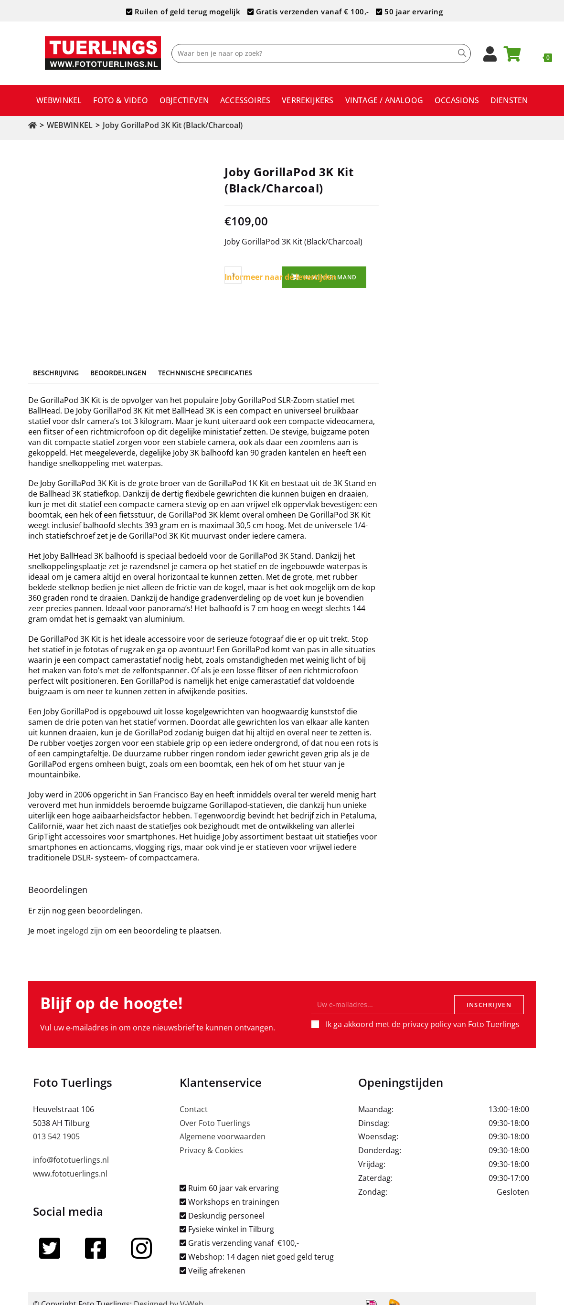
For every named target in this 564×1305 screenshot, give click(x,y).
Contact (194, 1098)
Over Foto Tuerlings (215, 1111)
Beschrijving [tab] (56, 361)
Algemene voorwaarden (223, 1125)
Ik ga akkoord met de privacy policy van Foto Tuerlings (423, 1013)
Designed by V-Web (168, 1292)
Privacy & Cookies (211, 1139)
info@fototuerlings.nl (71, 1149)
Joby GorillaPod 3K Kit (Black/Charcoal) (173, 125)
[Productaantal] (233, 275)
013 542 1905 (56, 1125)
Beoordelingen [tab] (118, 361)
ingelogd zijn (80, 919)
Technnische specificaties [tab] (205, 361)
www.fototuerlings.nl (70, 1162)
